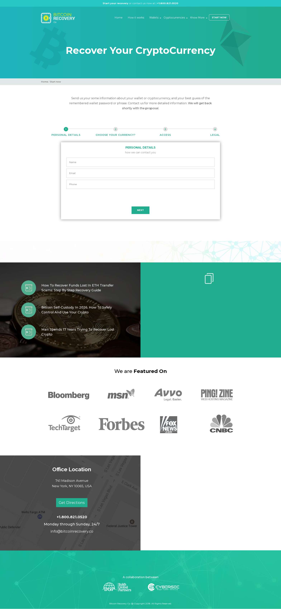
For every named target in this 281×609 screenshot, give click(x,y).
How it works (136, 17)
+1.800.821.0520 (168, 3)
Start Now (219, 17)
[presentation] (140, 198)
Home (119, 17)
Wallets (153, 17)
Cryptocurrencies (174, 17)
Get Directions (72, 502)
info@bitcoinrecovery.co (71, 531)
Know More (197, 17)
